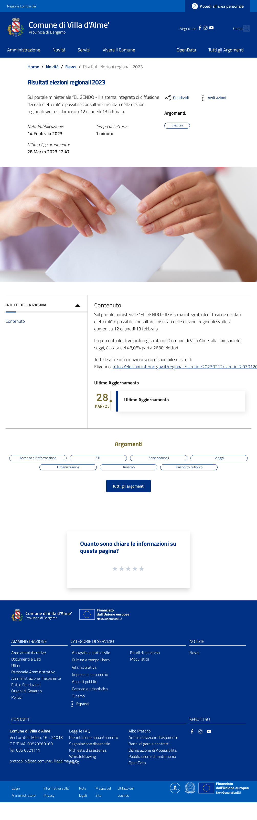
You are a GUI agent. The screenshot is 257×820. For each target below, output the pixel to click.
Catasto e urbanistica (90, 689)
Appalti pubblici (85, 681)
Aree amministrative (28, 653)
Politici (16, 697)
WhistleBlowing (82, 756)
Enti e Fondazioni (25, 685)
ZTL (98, 458)
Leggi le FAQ (79, 731)
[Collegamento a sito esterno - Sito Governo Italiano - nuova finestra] (190, 787)
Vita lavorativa (84, 667)
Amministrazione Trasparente (36, 678)
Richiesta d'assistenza (87, 750)
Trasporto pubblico (188, 467)
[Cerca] (244, 28)
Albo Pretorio (139, 731)
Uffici (15, 665)
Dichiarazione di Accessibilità (152, 750)
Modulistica (139, 659)
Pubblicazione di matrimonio (152, 756)
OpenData (137, 763)
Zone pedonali (158, 458)
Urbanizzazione (68, 467)
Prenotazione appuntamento (93, 737)
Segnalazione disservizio (89, 744)
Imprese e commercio (90, 674)
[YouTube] (202, 27)
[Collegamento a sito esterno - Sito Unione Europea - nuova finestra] (103, 616)
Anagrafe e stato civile (91, 653)
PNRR (74, 763)
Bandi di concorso (145, 653)
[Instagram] (196, 27)
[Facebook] (191, 27)
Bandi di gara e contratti (148, 744)
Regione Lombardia (21, 6)
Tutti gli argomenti (128, 486)
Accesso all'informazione (38, 458)
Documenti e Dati (26, 659)
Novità (52, 66)
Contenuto (15, 321)
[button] (78, 704)
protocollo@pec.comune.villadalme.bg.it (43, 761)
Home (33, 66)
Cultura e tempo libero (91, 660)
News (70, 66)
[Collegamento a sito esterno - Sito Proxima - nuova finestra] (175, 787)
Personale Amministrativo (33, 672)
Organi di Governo (26, 691)
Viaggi (219, 458)
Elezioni (177, 125)
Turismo (129, 467)
